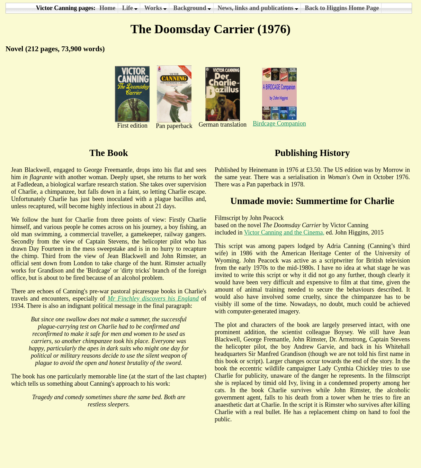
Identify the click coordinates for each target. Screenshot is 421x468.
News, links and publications (257, 7)
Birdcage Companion (279, 120)
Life (130, 7)
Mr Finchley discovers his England (153, 298)
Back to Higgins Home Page (342, 7)
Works (155, 7)
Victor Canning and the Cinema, (284, 232)
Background (192, 7)
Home (107, 7)
